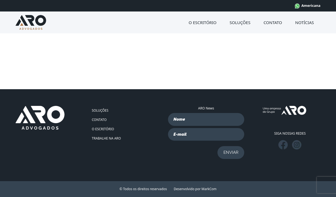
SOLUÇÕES (240, 22)
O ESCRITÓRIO (203, 22)
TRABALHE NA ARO (106, 138)
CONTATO (273, 22)
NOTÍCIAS (304, 22)
